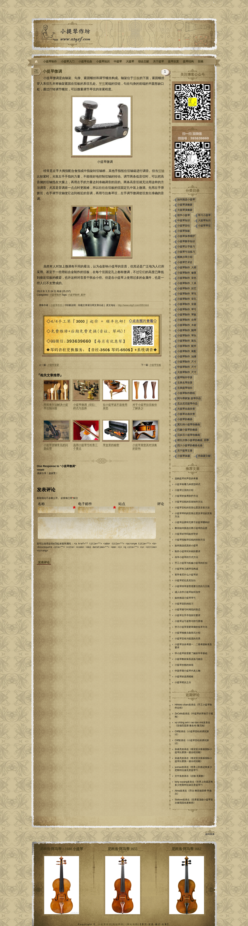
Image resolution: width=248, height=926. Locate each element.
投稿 (200, 61)
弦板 (136, 78)
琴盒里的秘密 (111, 445)
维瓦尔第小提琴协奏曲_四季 (193, 440)
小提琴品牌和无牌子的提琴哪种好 (192, 522)
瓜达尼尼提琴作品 (187, 403)
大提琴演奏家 (184, 210)
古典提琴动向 (184, 387)
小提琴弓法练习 (186, 251)
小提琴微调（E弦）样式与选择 (85, 406)
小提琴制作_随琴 (186, 330)
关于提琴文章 (184, 450)
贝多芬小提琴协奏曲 (188, 435)
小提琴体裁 (183, 455)
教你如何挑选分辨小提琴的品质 (191, 528)
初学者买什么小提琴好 (186, 574)
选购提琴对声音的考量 (186, 478)
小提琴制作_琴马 (186, 293)
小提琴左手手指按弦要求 (187, 615)
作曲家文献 (204, 455)
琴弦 (102, 83)
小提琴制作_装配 (186, 351)
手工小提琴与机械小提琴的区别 (191, 563)
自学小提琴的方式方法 (186, 557)
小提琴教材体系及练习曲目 (189, 659)
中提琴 (118, 61)
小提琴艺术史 (184, 262)
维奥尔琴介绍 (184, 257)
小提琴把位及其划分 (185, 580)
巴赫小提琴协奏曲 (187, 429)
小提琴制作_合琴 (186, 319)
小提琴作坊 (56, 305)
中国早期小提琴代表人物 (187, 670)
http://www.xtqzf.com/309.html (133, 305)
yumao (178, 767)
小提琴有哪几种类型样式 (187, 484)
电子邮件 (85, 504)
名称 (41, 504)
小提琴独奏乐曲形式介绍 (187, 632)
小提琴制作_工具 (186, 283)
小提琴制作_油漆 (186, 356)
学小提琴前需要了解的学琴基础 (191, 653)
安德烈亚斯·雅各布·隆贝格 (190, 725)
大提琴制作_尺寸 (186, 372)
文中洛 (178, 776)
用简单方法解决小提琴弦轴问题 (56, 406)
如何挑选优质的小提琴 (186, 545)
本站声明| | (120, 924)
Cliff (177, 731)
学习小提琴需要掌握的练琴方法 (191, 627)
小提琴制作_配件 (76, 294)
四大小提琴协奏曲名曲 (189, 445)
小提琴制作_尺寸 (186, 361)
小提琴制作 (50, 61)
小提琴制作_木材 (186, 325)
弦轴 (161, 170)
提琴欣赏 (173, 61)
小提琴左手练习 (186, 246)
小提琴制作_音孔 (186, 298)
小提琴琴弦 (204, 225)
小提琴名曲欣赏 (186, 414)
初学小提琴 (183, 215)
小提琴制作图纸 (186, 393)
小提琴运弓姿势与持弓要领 (189, 621)
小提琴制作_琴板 (186, 314)
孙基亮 (178, 749)
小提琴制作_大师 (186, 267)
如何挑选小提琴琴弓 (185, 598)
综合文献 (143, 61)
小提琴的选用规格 (184, 676)
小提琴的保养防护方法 (186, 496)
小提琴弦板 (155, 365)
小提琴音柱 (183, 225)
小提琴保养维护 (186, 236)
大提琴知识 (204, 220)
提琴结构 (188, 61)
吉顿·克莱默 (197, 776)
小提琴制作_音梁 (186, 304)
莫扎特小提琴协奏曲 (188, 424)
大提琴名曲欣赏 (186, 408)
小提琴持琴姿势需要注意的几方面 (192, 586)
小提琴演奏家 (184, 204)
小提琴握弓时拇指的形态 (187, 609)
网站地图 (132, 924)
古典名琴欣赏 (184, 382)
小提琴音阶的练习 (184, 603)
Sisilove (179, 799)
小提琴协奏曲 (184, 419)
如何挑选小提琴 (186, 199)
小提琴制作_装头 (186, 340)
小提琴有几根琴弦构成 (186, 568)
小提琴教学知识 (186, 241)
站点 (121, 504)
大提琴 (130, 61)
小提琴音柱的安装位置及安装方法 (192, 507)
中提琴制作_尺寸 (186, 367)
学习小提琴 (204, 215)
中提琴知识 (183, 220)
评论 (160, 504)
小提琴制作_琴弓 (186, 309)
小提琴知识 (103, 61)
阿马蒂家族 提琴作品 (189, 398)
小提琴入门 (67, 61)
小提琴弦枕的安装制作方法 (189, 501)
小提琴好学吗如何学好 (186, 534)
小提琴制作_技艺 (186, 288)
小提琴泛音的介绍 (184, 490)
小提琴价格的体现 (184, 665)
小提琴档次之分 (183, 682)
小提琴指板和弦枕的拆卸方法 (190, 539)
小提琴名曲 (85, 61)
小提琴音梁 (53, 365)
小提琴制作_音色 (186, 278)
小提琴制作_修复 (186, 272)
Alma (177, 790)
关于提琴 (158, 61)
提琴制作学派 (184, 377)
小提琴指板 (183, 230)
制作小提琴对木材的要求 (187, 551)
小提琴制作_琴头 (186, 335)
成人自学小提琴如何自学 (187, 592)
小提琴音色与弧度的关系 (187, 638)
